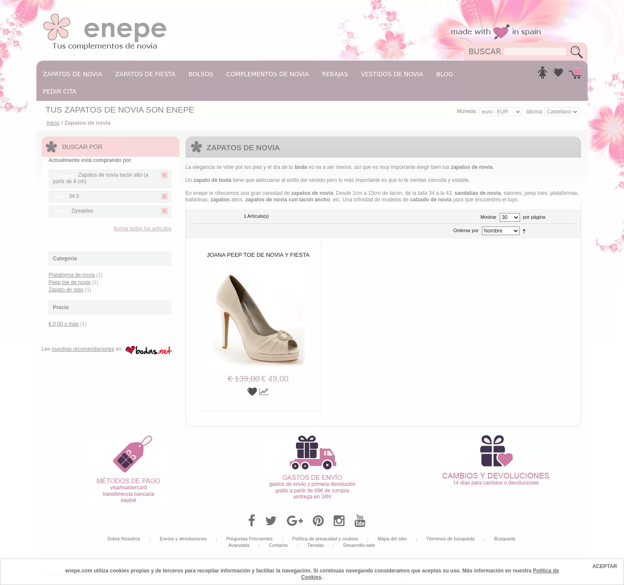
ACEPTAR (604, 566)
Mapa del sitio (391, 538)
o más (63, 324)
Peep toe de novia (70, 282)
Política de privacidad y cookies (325, 538)
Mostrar (489, 217)
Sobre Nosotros (123, 538)
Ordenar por (466, 230)
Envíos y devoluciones (183, 538)
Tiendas (315, 545)
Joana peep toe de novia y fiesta (258, 255)
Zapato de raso (66, 290)
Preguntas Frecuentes (249, 538)
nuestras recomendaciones (83, 349)
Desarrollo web (359, 545)
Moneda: (467, 111)
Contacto (278, 545)
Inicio (53, 123)
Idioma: (535, 112)
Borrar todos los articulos (143, 229)
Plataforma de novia (72, 275)
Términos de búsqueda (450, 538)
